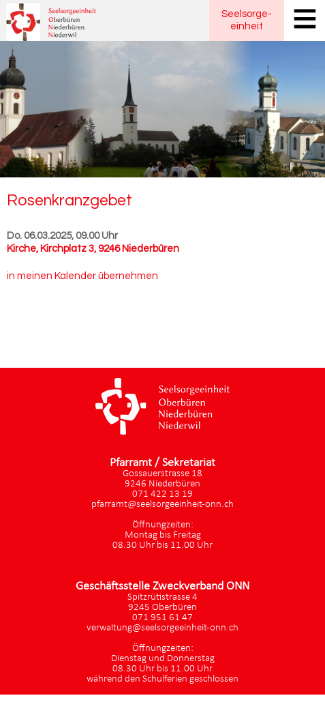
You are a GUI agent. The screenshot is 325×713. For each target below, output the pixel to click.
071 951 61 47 (162, 618)
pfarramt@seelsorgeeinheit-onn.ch (162, 504)
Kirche (93, 249)
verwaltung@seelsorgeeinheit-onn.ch (162, 628)
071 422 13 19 (162, 494)
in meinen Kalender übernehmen (82, 276)
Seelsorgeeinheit (246, 20)
